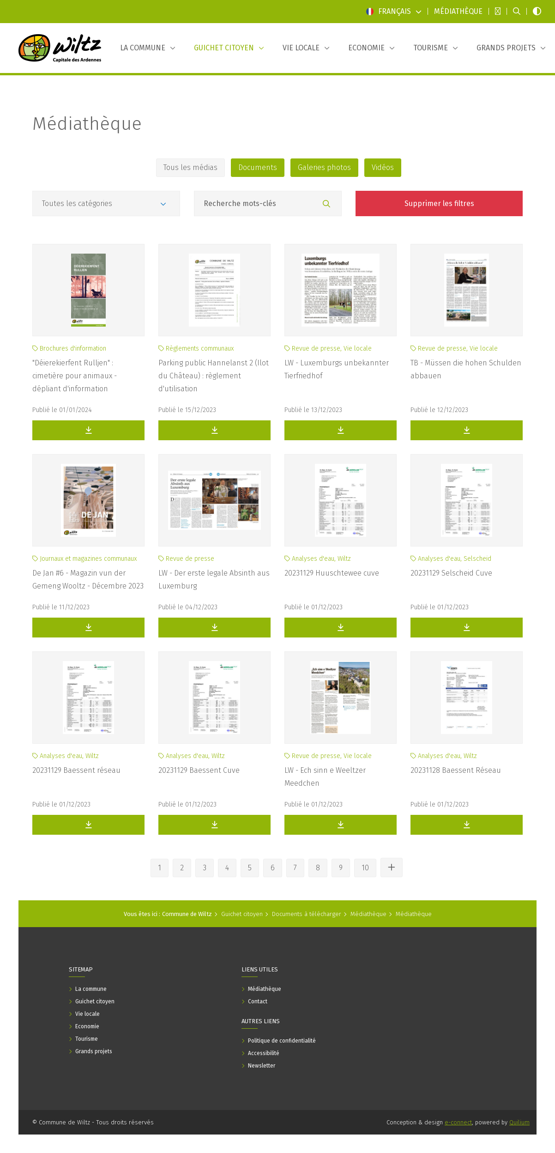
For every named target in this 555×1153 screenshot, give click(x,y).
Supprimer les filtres (439, 203)
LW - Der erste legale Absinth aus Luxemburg (214, 579)
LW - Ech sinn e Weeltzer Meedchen (325, 777)
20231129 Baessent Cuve (199, 770)
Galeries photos (324, 167)
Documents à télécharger (306, 913)
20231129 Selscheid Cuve (451, 573)
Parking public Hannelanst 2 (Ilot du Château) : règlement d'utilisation (213, 375)
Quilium (519, 1122)
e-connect (458, 1122)
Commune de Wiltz (187, 913)
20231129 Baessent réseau (76, 770)
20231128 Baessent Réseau (455, 770)
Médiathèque (87, 124)
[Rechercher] (326, 204)
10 (365, 867)
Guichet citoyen (242, 913)
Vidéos (383, 167)
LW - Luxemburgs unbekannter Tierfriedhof (336, 369)
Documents (257, 167)
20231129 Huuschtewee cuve (331, 573)
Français (394, 11)
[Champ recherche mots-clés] (268, 203)
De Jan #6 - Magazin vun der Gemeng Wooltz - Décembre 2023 (88, 579)
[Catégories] (106, 203)
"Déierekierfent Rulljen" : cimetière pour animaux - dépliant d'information (74, 375)
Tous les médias (190, 167)
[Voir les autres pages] (391, 867)
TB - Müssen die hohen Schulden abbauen (465, 369)
